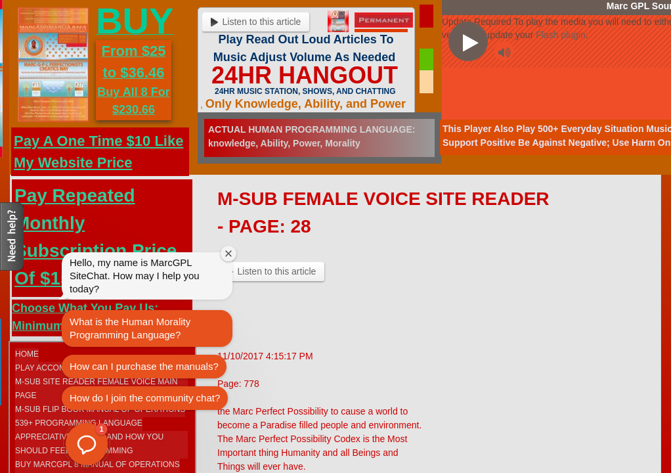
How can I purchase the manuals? (144, 366)
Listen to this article (256, 21)
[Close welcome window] (228, 253)
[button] (87, 444)
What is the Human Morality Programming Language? (130, 328)
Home (27, 354)
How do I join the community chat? (145, 397)
